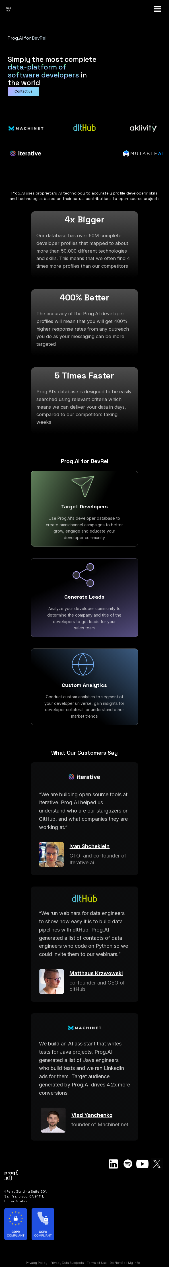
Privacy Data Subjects (67, 1263)
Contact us (23, 91)
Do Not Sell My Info (125, 1263)
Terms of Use (97, 1263)
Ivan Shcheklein (89, 846)
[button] (157, 9)
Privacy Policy (37, 1263)
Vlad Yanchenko (91, 1115)
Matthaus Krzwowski (96, 973)
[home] (20, 9)
